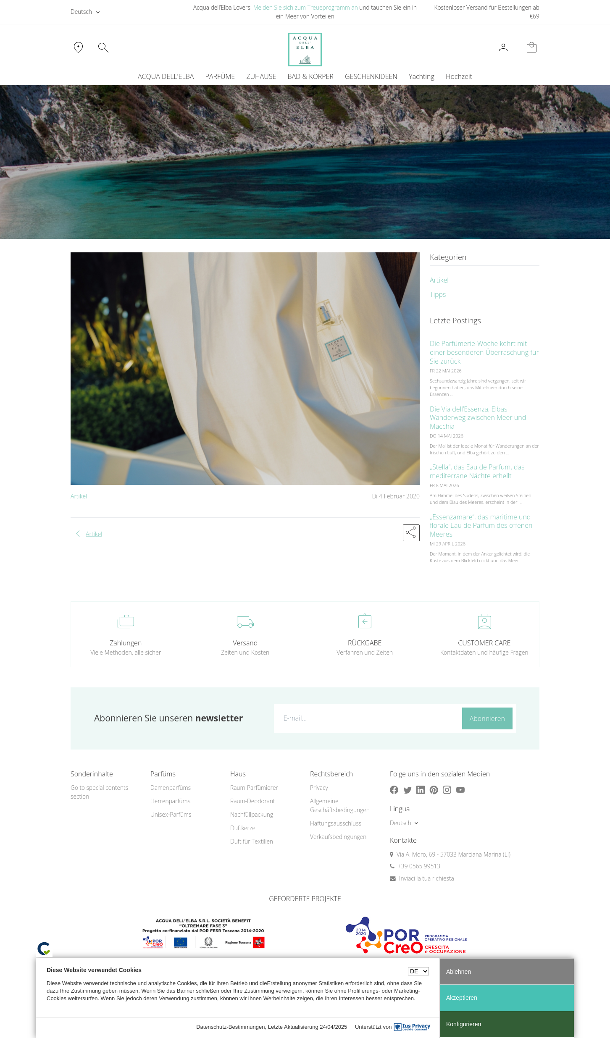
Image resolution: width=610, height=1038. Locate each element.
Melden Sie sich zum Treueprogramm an (305, 7)
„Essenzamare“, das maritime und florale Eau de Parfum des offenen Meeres (481, 525)
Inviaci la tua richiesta (426, 878)
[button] (411, 532)
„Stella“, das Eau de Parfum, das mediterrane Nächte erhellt (477, 471)
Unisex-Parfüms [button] (170, 814)
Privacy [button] (319, 788)
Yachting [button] (421, 76)
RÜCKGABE (364, 642)
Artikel (79, 496)
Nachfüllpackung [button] (251, 814)
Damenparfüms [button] (170, 788)
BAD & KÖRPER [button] (310, 76)
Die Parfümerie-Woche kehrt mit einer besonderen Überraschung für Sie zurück (484, 352)
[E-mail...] (366, 718)
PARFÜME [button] (220, 76)
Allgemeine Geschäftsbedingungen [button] (340, 805)
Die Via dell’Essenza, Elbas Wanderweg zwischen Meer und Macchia (478, 417)
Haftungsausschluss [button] (335, 823)
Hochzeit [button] (459, 76)
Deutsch (81, 12)
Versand (245, 642)
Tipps (438, 294)
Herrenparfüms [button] (170, 801)
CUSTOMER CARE (484, 642)
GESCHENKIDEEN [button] (371, 76)
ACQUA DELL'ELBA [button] (166, 76)
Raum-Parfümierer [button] (254, 788)
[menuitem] (421, 76)
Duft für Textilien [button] (251, 841)
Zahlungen (126, 642)
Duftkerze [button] (242, 828)
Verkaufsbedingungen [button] (338, 837)
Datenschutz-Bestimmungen (230, 1027)
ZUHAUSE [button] (261, 76)
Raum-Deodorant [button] (252, 801)
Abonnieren (487, 718)
